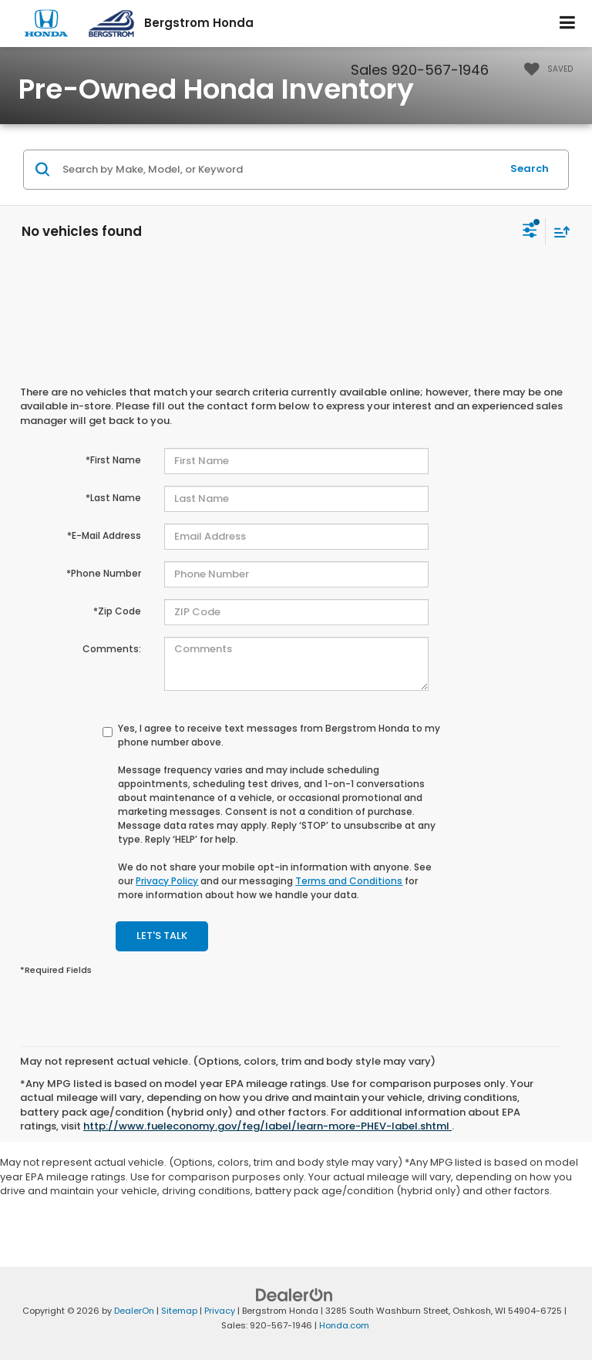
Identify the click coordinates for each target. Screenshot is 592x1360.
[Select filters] (530, 232)
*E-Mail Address (104, 535)
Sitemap (179, 1310)
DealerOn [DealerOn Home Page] (134, 1310)
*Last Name (113, 497)
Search (529, 168)
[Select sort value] (558, 231)
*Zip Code (117, 611)
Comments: (111, 648)
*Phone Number (103, 573)
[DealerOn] (294, 1295)
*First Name (113, 459)
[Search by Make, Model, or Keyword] (279, 169)
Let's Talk (161, 935)
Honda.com (344, 1325)
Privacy (219, 1310)
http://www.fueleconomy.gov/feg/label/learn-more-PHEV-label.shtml (267, 1126)
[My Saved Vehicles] (544, 70)
